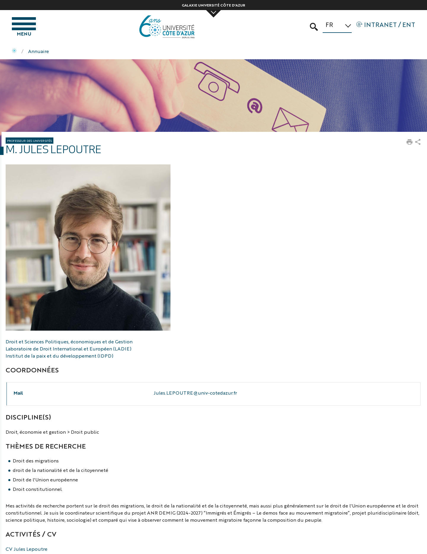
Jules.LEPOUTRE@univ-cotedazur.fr (195, 393)
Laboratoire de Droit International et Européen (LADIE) (68, 348)
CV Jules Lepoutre (26, 549)
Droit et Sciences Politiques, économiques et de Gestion (69, 341)
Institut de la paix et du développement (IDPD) (59, 356)
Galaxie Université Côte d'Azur (213, 5)
